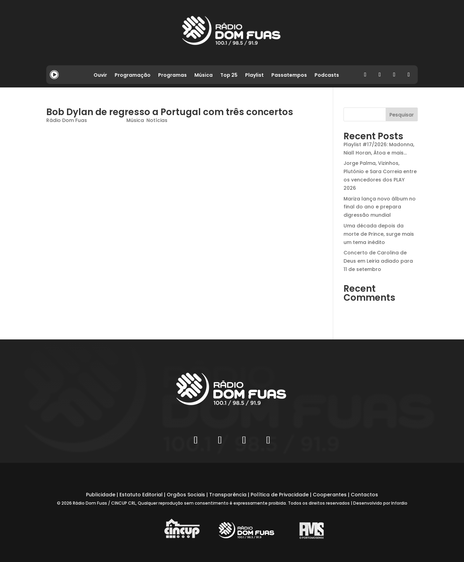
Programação (133, 75)
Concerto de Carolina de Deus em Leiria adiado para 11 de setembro (378, 261)
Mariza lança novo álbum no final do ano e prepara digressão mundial (380, 207)
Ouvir (100, 75)
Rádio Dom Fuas (66, 120)
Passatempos (289, 75)
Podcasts (327, 75)
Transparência (227, 494)
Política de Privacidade (280, 494)
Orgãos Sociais (186, 494)
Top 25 (229, 75)
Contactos (364, 494)
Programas (172, 75)
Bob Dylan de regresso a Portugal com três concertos (169, 112)
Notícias (156, 120)
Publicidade (100, 494)
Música (203, 75)
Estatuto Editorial (141, 494)
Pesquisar (401, 114)
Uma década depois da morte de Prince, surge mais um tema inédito (379, 234)
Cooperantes (330, 494)
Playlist (254, 75)
